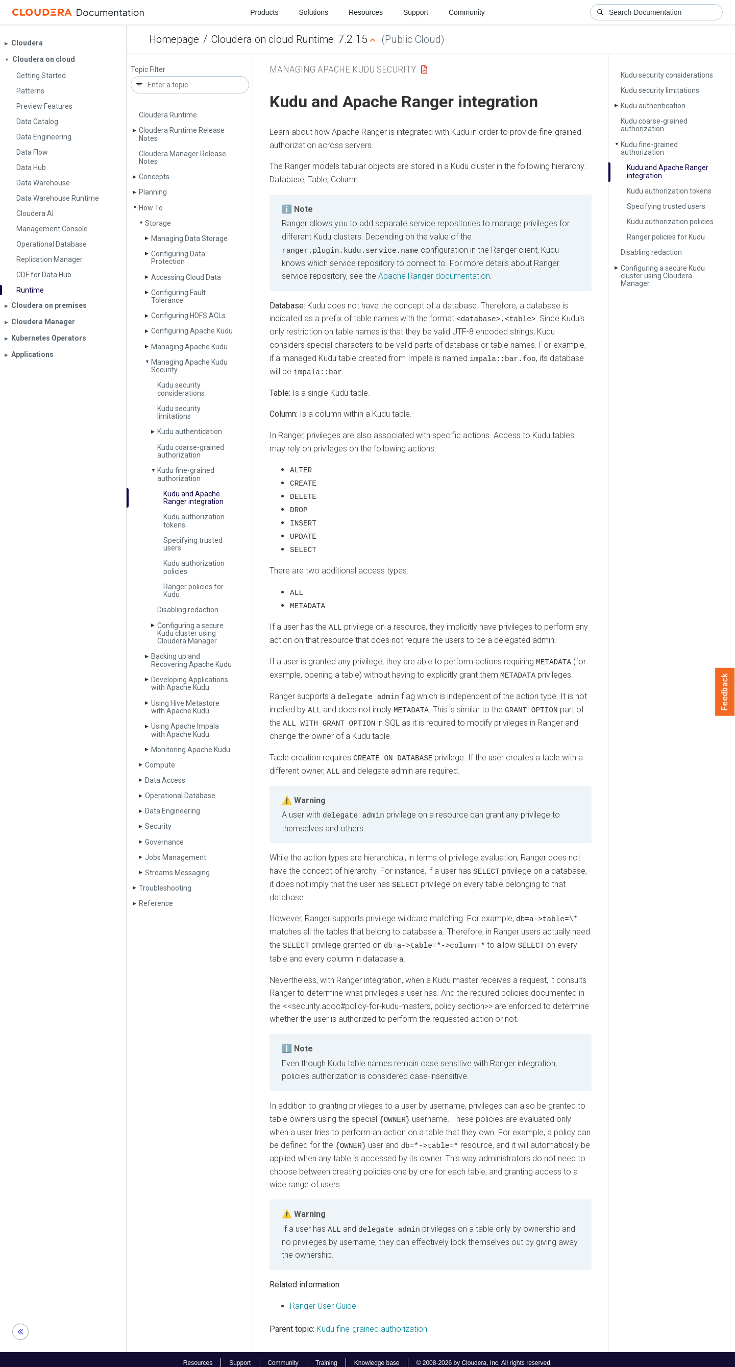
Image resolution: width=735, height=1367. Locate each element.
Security (158, 826)
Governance (164, 842)
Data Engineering (172, 811)
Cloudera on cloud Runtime (272, 39)
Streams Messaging (177, 873)
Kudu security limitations (179, 412)
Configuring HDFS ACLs (188, 315)
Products (264, 12)
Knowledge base (377, 1355)
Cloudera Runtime (168, 115)
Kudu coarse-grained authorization (190, 451)
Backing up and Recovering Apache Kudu (191, 660)
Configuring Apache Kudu (192, 331)
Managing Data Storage (189, 238)
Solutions (313, 12)
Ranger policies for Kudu (193, 590)
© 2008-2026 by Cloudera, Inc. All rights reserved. (484, 1355)
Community (467, 12)
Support (415, 12)
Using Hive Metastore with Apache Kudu (185, 707)
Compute (160, 765)
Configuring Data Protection (178, 258)
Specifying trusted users (193, 544)
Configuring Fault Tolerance (178, 296)
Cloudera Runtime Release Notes (182, 134)
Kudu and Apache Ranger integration (193, 498)
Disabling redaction (187, 610)
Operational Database (180, 796)
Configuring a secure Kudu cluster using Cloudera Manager (190, 633)
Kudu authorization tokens (194, 521)
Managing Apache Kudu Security (189, 366)
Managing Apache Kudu (189, 347)
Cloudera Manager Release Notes (182, 157)
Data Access (165, 780)
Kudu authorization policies (194, 567)
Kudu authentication (189, 431)
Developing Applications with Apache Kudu (189, 683)
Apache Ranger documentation (434, 276)
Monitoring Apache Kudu (190, 750)
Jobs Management (175, 857)
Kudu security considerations (181, 389)
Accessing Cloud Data (186, 277)
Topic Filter (148, 70)
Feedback (725, 692)
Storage (158, 223)
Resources (366, 12)
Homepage (174, 39)
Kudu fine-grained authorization (185, 474)
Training (326, 1355)
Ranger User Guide (323, 1299)
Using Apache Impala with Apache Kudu (185, 730)
